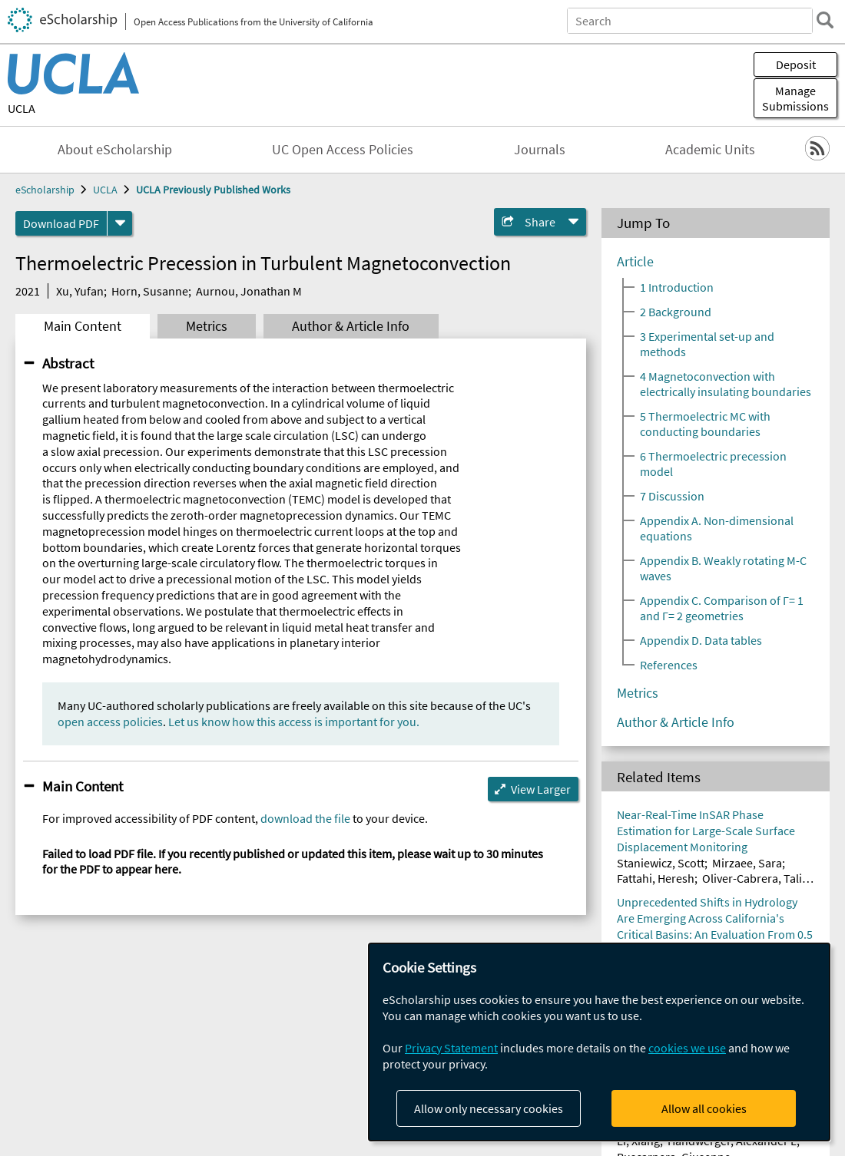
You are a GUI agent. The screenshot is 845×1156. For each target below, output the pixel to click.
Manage (795, 98)
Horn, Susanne (149, 291)
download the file (305, 818)
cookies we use (687, 1047)
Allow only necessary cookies (488, 1108)
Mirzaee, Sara (747, 862)
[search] (825, 20)
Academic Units (710, 149)
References (669, 664)
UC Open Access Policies (342, 149)
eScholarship (45, 190)
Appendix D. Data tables (701, 640)
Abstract (68, 363)
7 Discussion (672, 496)
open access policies (110, 721)
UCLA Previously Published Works (213, 190)
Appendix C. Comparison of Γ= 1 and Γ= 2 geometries (722, 608)
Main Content (82, 326)
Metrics (206, 326)
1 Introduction (677, 287)
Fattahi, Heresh (655, 878)
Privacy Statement (451, 1047)
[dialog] (599, 1042)
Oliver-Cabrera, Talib (755, 878)
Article (635, 261)
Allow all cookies (704, 1108)
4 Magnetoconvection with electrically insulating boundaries (725, 383)
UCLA (21, 108)
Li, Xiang (638, 1140)
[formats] (120, 223)
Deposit (796, 64)
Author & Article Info (350, 326)
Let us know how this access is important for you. (293, 721)
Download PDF (61, 223)
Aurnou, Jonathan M (249, 291)
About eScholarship (115, 149)
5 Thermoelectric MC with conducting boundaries (705, 423)
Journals (539, 149)
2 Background (675, 311)
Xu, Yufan (80, 291)
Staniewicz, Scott (660, 862)
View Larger (541, 789)
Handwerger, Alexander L (732, 1140)
